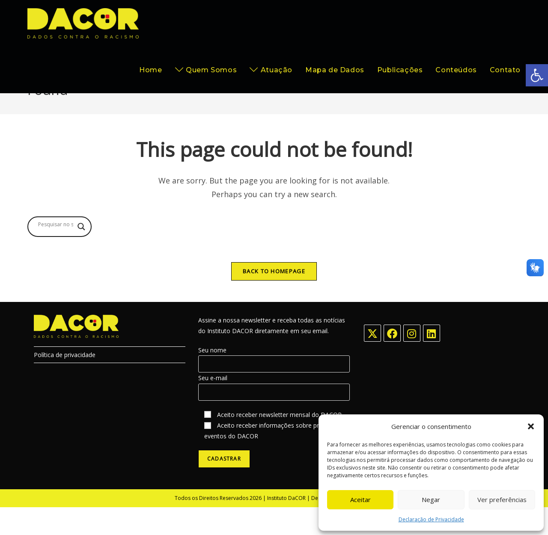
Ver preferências (502, 499)
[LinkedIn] (431, 360)
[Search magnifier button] (81, 254)
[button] (537, 75)
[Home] (472, 114)
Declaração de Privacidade (431, 519)
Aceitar (360, 499)
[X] (372, 360)
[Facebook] (392, 360)
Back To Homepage (274, 299)
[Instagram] (411, 360)
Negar (431, 499)
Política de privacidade (64, 382)
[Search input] (55, 252)
